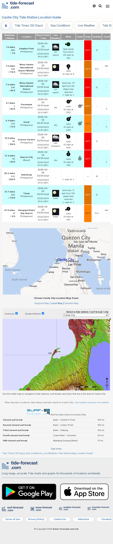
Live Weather (86, 25)
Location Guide (85, 453)
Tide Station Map (67, 453)
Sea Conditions (60, 25)
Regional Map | (42, 303)
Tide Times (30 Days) (29, 25)
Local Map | (57, 303)
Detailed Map (71, 303)
